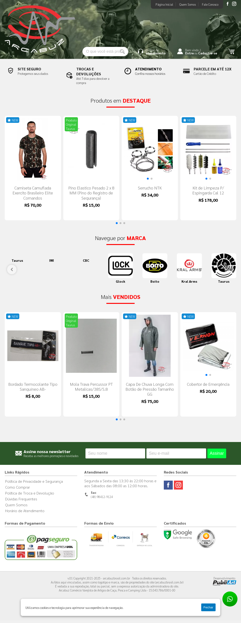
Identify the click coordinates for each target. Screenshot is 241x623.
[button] (148, 180)
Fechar (208, 607)
